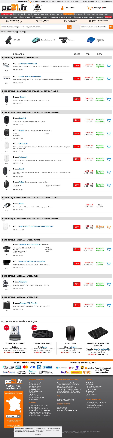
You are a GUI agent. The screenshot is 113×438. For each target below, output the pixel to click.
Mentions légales (34, 396)
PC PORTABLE (18, 14)
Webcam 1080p (33, 240)
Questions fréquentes (35, 391)
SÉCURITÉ (30, 17)
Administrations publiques (94, 386)
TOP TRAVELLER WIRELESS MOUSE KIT (33, 226)
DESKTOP (20, 143)
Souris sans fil (51, 112)
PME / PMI (89, 383)
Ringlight (20, 282)
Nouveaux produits (34, 407)
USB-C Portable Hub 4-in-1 (27, 76)
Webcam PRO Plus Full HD (27, 245)
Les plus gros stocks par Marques (39, 412)
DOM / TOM (89, 392)
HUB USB (17, 40)
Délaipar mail (100, 206)
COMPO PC (44, 14)
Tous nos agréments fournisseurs (67, 383)
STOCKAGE (13, 17)
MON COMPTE (69, 8)
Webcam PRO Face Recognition (29, 261)
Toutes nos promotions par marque (68, 384)
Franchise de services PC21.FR (67, 410)
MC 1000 (70, 347)
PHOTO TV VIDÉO (66, 17)
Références (88, 1)
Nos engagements (34, 384)
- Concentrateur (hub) (25, 63)
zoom (6, 71)
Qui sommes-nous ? (35, 383)
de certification (44, 21)
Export (88, 396)
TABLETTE (36, 14)
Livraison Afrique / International (95, 404)
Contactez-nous (75, 1)
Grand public (90, 391)
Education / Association (93, 388)
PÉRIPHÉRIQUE (68, 14)
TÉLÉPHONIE (77, 17)
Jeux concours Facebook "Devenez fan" (69, 389)
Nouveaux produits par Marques (38, 409)
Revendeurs (90, 384)
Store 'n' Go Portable (98, 349)
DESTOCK (108, 17)
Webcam (71, 40)
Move (18, 204)
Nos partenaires (34, 388)
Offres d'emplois (62, 407)
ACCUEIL (3, 32)
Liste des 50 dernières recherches (13, 426)
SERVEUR (5, 17)
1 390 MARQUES (7, 14)
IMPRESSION (79, 14)
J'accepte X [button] (38, 434)
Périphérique (8, 58)
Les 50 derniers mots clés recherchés (68, 392)
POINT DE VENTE (97, 14)
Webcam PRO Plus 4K (25, 303)
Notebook (20, 157)
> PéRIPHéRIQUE (12, 32)
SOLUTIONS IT (54, 17)
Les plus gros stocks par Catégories (40, 413)
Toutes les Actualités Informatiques (39, 415)
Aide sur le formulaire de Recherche (68, 391)
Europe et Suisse (91, 394)
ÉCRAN (59, 14)
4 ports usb (32, 58)
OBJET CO (108, 14)
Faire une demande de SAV (65, 401)
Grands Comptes (91, 389)
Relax (18, 182)
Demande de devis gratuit (65, 386)
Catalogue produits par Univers (38, 405)
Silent (18, 169)
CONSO (88, 14)
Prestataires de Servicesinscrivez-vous (13, 421)
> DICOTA (22, 32)
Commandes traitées (103, 1)
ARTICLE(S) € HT (99, 8)
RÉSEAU (21, 17)
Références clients (34, 389)
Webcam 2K (32, 276)
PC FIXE (27, 14)
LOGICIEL (38, 17)
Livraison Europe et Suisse (94, 405)
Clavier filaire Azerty (42, 343)
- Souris (19, 97)
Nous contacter (100, 21)
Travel (19, 130)
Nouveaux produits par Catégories (39, 410)
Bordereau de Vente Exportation (96, 402)
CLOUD (45, 17)
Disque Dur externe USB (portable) (98, 344)
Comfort (19, 118)
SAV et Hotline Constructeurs (66, 399)
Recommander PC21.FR (36, 397)
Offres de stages (62, 409)
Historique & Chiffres (35, 386)
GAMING (52, 14)
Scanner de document (15, 343)
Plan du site (32, 394)
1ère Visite (32, 392)
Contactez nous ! (34, 399)
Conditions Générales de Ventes (67, 388)
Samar (42, 347)
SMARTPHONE (87, 17)
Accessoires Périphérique (100, 40)
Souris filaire (51, 91)
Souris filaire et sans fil (48, 40)
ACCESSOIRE (99, 17)
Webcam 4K (32, 297)
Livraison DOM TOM (92, 407)
